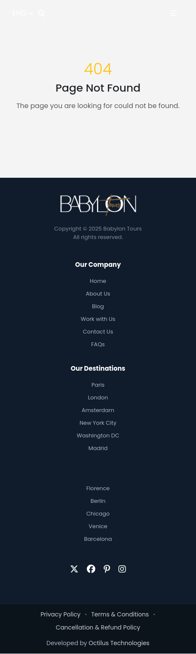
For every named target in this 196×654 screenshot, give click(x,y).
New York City (98, 423)
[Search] (41, 13)
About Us (98, 294)
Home (98, 281)
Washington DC (98, 435)
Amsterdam (98, 410)
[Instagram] (122, 569)
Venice (98, 526)
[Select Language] (23, 13)
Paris (98, 385)
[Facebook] (91, 569)
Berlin (98, 501)
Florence (98, 488)
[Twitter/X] (74, 569)
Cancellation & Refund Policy (98, 627)
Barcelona (98, 539)
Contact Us (98, 332)
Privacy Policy (60, 614)
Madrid (98, 448)
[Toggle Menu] (173, 13)
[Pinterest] (107, 569)
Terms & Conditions (120, 614)
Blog (98, 306)
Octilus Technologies (119, 643)
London (98, 397)
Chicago (98, 514)
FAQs (98, 344)
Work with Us (98, 319)
